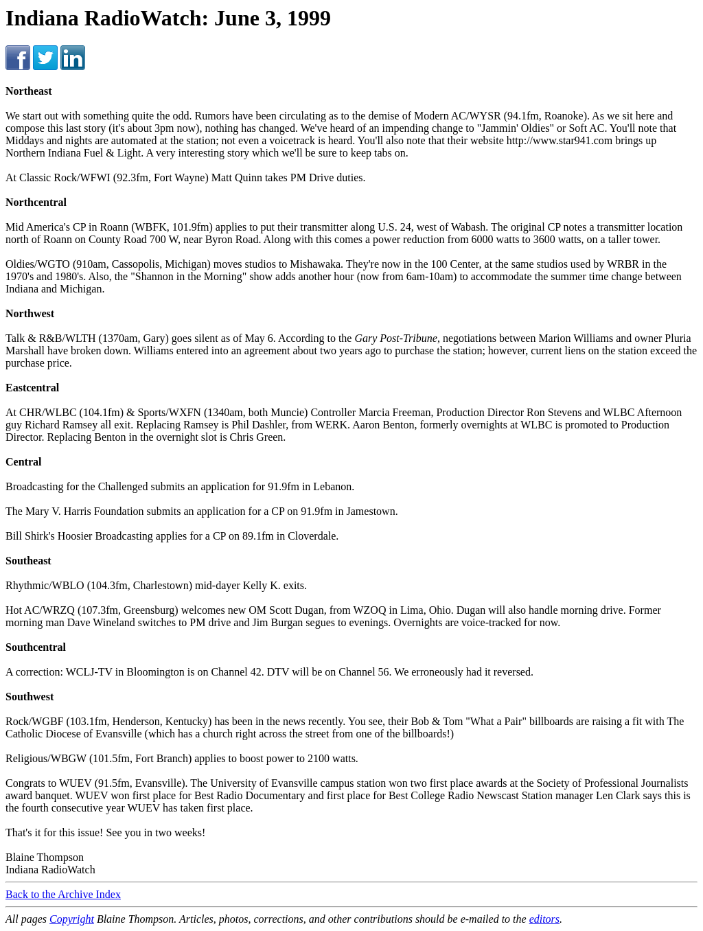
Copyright (71, 919)
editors (544, 919)
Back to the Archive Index (63, 894)
